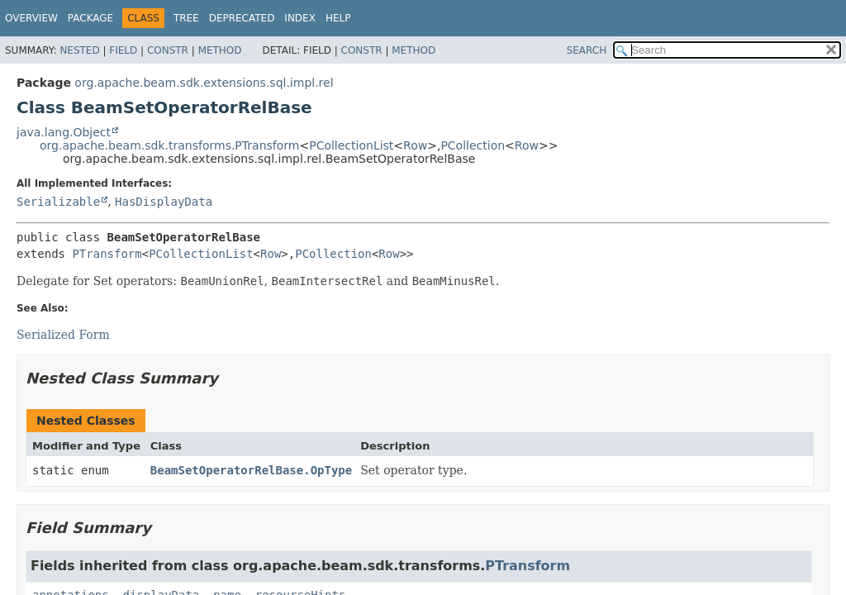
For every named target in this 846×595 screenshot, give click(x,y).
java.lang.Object (64, 132)
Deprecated (242, 18)
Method (220, 50)
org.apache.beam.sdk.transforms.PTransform (169, 145)
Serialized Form (63, 334)
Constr (167, 50)
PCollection (472, 145)
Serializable (58, 201)
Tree (186, 18)
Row (415, 145)
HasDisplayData (163, 201)
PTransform (106, 253)
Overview (31, 18)
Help (338, 18)
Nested (79, 50)
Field (123, 50)
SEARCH (587, 50)
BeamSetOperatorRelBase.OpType (251, 470)
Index (300, 18)
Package (90, 18)
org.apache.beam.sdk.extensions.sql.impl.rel (203, 82)
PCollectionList (351, 145)
